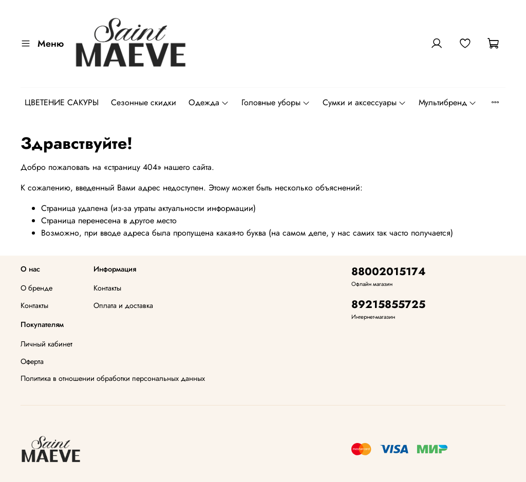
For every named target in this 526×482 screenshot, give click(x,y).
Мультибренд (448, 102)
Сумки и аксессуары (364, 102)
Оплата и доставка (123, 305)
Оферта (32, 361)
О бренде (36, 288)
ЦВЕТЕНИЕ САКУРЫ (62, 102)
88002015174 (388, 271)
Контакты (34, 305)
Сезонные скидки (143, 102)
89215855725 (388, 304)
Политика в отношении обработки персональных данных (113, 378)
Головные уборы (275, 102)
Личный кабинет (46, 344)
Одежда (209, 102)
